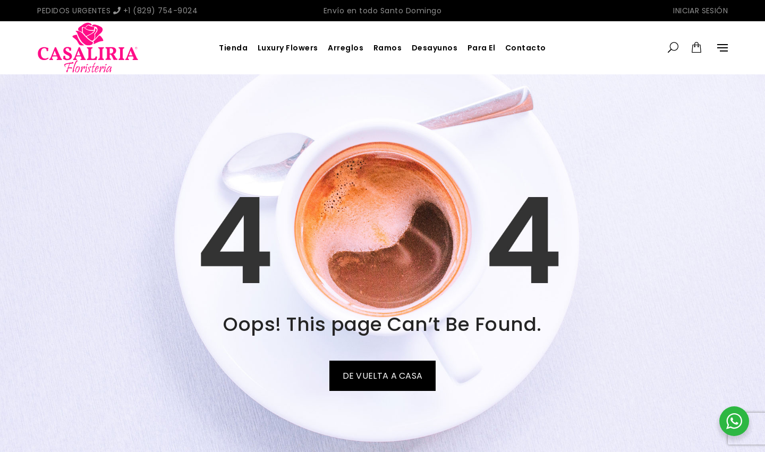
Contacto (525, 47)
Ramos (387, 47)
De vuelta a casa (383, 376)
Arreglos (345, 47)
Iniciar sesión (700, 10)
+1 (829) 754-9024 (155, 10)
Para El (482, 47)
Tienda (233, 47)
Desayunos (435, 47)
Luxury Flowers (288, 47)
